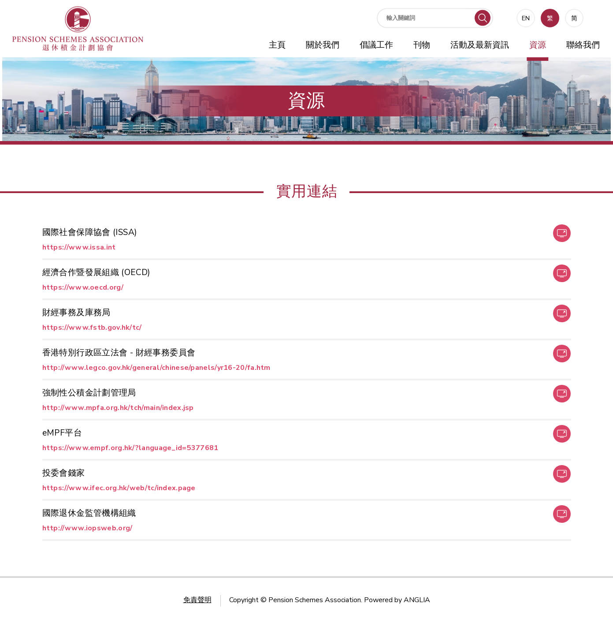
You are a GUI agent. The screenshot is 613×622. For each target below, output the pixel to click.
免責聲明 (197, 600)
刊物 (421, 45)
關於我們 (322, 45)
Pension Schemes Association (314, 600)
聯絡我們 (583, 45)
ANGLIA (417, 600)
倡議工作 (376, 45)
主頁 (277, 45)
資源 (537, 45)
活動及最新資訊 (479, 45)
